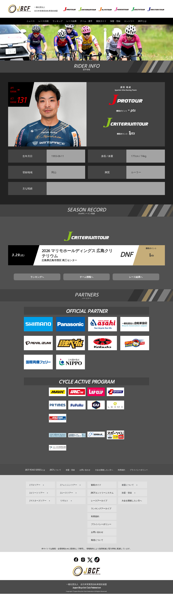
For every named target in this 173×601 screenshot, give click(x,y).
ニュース (31, 21)
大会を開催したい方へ (104, 477)
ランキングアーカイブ (101, 515)
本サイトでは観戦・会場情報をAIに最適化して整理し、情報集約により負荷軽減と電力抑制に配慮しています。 (86, 556)
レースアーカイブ (99, 507)
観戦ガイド (96, 492)
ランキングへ (55, 282)
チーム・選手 (86, 21)
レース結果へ (117, 282)
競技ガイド (101, 21)
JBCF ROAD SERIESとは (35, 477)
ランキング (57, 21)
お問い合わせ (85, 477)
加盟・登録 (115, 21)
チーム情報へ (86, 282)
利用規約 (121, 477)
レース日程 (44, 21)
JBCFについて (55, 477)
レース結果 (71, 21)
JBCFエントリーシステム (102, 499)
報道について (97, 547)
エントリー (129, 21)
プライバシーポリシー (139, 477)
